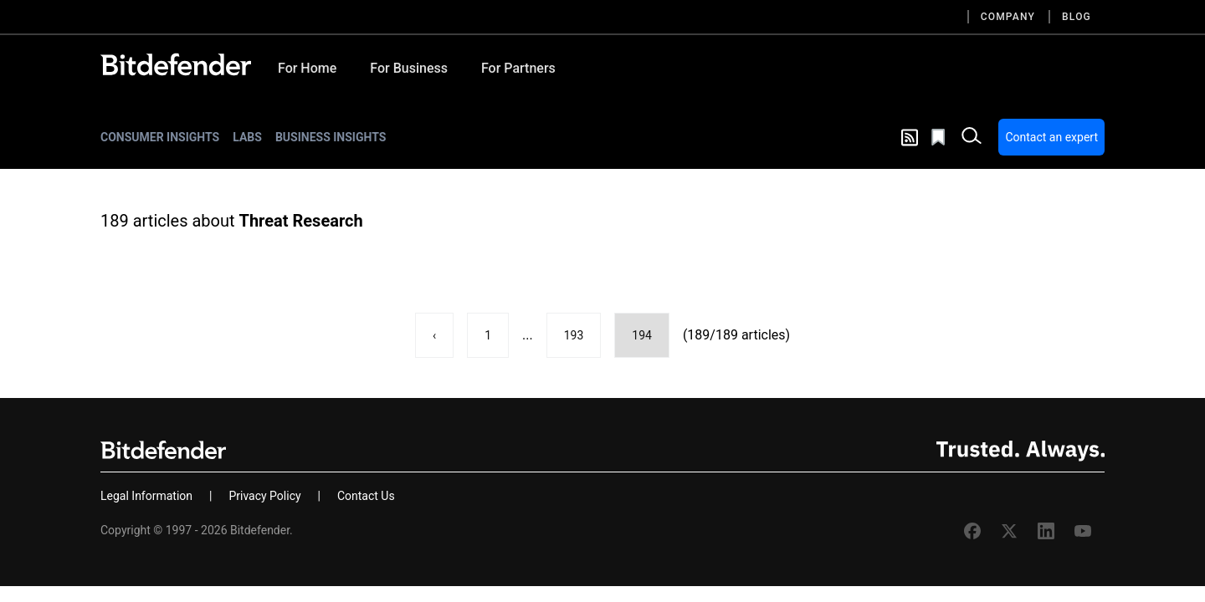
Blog (1076, 17)
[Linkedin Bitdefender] (1046, 531)
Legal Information (146, 496)
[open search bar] (971, 137)
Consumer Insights (159, 137)
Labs (247, 137)
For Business (409, 68)
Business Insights (330, 137)
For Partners (518, 68)
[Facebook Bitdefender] (972, 531)
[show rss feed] (909, 137)
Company (1008, 17)
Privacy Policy (264, 496)
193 (574, 335)
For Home (307, 68)
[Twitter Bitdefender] (1009, 531)
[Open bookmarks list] (939, 137)
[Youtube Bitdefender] (1083, 531)
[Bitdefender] (175, 64)
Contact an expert (1051, 137)
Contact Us (366, 496)
